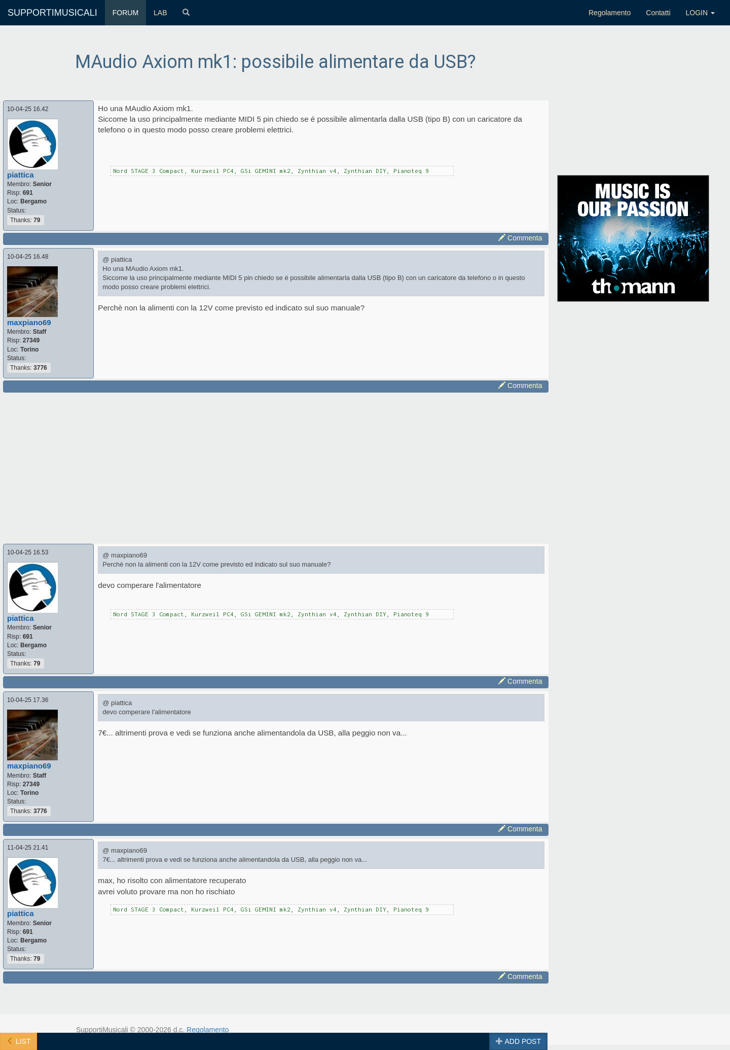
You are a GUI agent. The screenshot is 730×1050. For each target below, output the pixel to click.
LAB (160, 13)
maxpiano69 (29, 322)
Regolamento (610, 13)
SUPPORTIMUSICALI (52, 13)
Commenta (520, 238)
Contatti (658, 13)
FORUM (125, 13)
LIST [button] (18, 1041)
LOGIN (700, 13)
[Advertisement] (276, 467)
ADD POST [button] (518, 1041)
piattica (20, 174)
